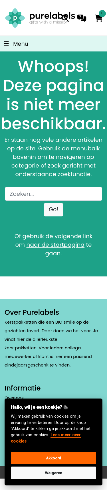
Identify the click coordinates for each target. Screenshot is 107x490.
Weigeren (53, 473)
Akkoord (53, 458)
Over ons (14, 398)
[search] (65, 18)
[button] (53, 209)
